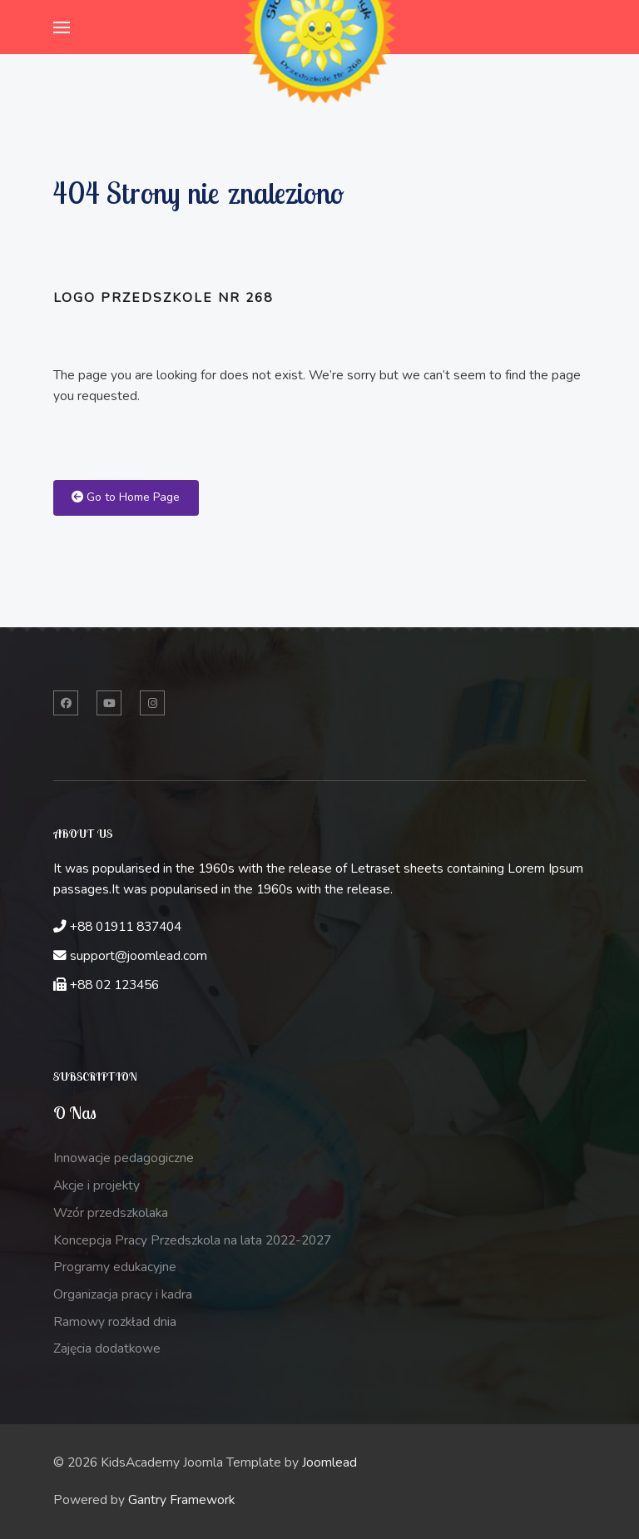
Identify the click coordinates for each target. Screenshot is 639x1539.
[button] (61, 27)
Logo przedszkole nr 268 (163, 298)
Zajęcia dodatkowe (107, 1348)
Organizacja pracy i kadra (122, 1294)
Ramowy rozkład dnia (114, 1322)
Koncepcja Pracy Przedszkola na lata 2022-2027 (192, 1240)
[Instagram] (152, 702)
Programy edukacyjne (114, 1267)
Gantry (181, 1500)
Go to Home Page (126, 497)
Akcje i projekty (96, 1185)
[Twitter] (109, 702)
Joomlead (329, 1462)
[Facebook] (65, 702)
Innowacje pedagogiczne (123, 1158)
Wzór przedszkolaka (110, 1213)
